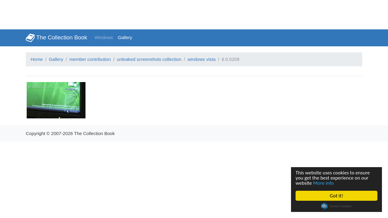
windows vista (202, 59)
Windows (104, 37)
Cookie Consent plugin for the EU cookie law (336, 206)
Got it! (336, 196)
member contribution (90, 59)
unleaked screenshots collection (149, 59)
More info (323, 183)
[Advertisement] (110, 13)
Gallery (125, 37)
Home (37, 59)
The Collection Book (56, 37)
